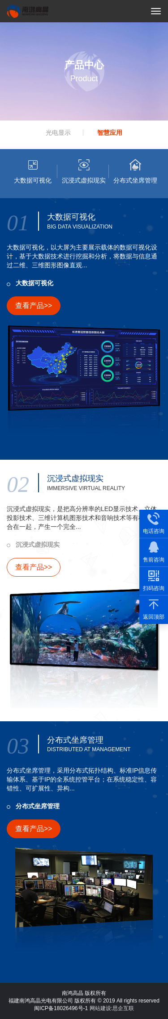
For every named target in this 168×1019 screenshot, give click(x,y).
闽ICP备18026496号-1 (61, 1008)
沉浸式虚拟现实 (38, 544)
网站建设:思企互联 (112, 1008)
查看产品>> (33, 305)
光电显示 (58, 132)
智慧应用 (109, 132)
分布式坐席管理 (38, 806)
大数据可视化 (34, 283)
